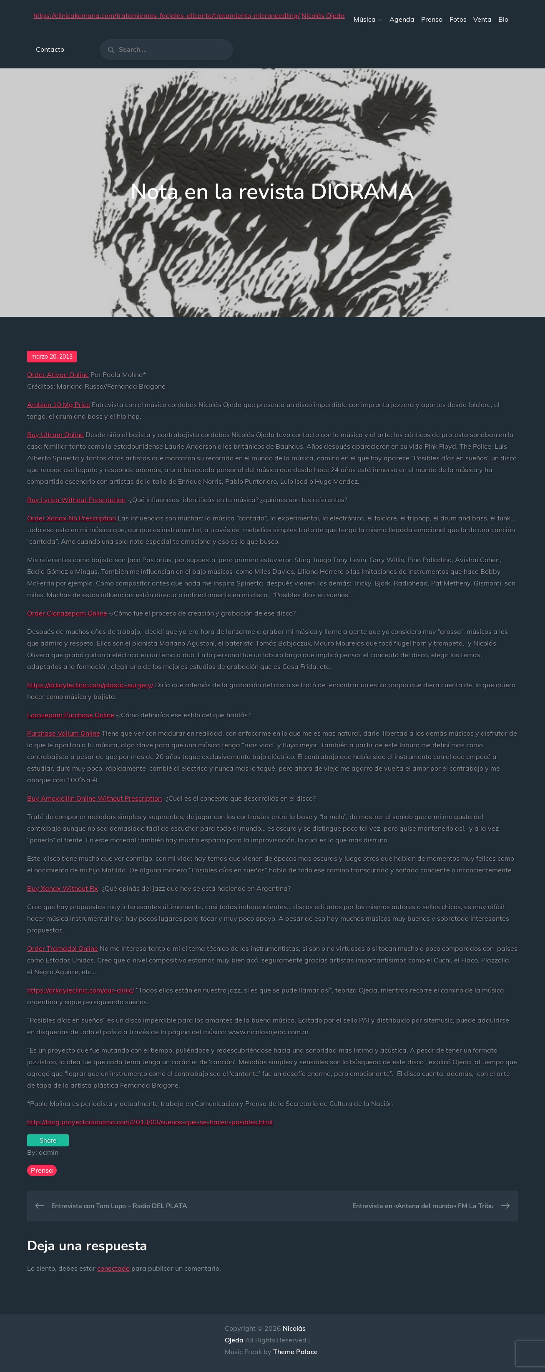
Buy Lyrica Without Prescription (76, 499)
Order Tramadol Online (62, 948)
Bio (503, 19)
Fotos (458, 19)
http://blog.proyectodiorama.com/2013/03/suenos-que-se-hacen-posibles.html (150, 1122)
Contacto (50, 49)
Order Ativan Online (58, 374)
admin (48, 1152)
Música (368, 19)
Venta (482, 19)
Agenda (401, 19)
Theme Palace (295, 1351)
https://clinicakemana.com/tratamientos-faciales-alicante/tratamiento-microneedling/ (166, 15)
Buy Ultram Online (55, 434)
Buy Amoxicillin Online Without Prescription (94, 798)
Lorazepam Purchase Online (70, 715)
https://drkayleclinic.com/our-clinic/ (80, 990)
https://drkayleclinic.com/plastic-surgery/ (90, 685)
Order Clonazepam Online (67, 613)
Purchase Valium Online (63, 733)
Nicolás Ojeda (323, 15)
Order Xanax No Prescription (71, 518)
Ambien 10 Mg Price (58, 404)
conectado (113, 1268)
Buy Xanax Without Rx (62, 888)
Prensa (432, 19)
